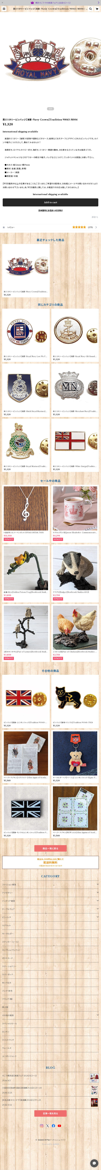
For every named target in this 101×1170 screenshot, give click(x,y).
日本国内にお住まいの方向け (50, 210)
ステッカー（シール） (10, 942)
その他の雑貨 (8, 1015)
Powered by (50, 1144)
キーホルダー (8, 933)
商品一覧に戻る (50, 848)
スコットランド (8, 1040)
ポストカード (7, 958)
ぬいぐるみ (6, 983)
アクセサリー (7, 893)
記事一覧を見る (50, 1113)
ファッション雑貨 (9, 884)
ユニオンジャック (9, 1056)
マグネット (6, 925)
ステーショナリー (9, 966)
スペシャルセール (9, 1023)
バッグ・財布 (7, 991)
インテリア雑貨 (8, 901)
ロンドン (5, 1032)
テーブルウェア (8, 909)
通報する (95, 217)
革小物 (5, 1007)
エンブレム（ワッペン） (11, 950)
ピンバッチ (6, 917)
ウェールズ (6, 1048)
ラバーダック (7, 974)
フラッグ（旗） (7, 999)
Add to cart (50, 202)
